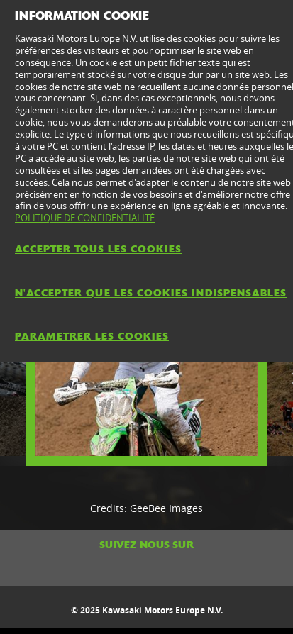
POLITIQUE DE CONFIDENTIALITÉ (85, 217)
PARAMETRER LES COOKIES (92, 336)
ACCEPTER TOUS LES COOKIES (98, 249)
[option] (146, 378)
